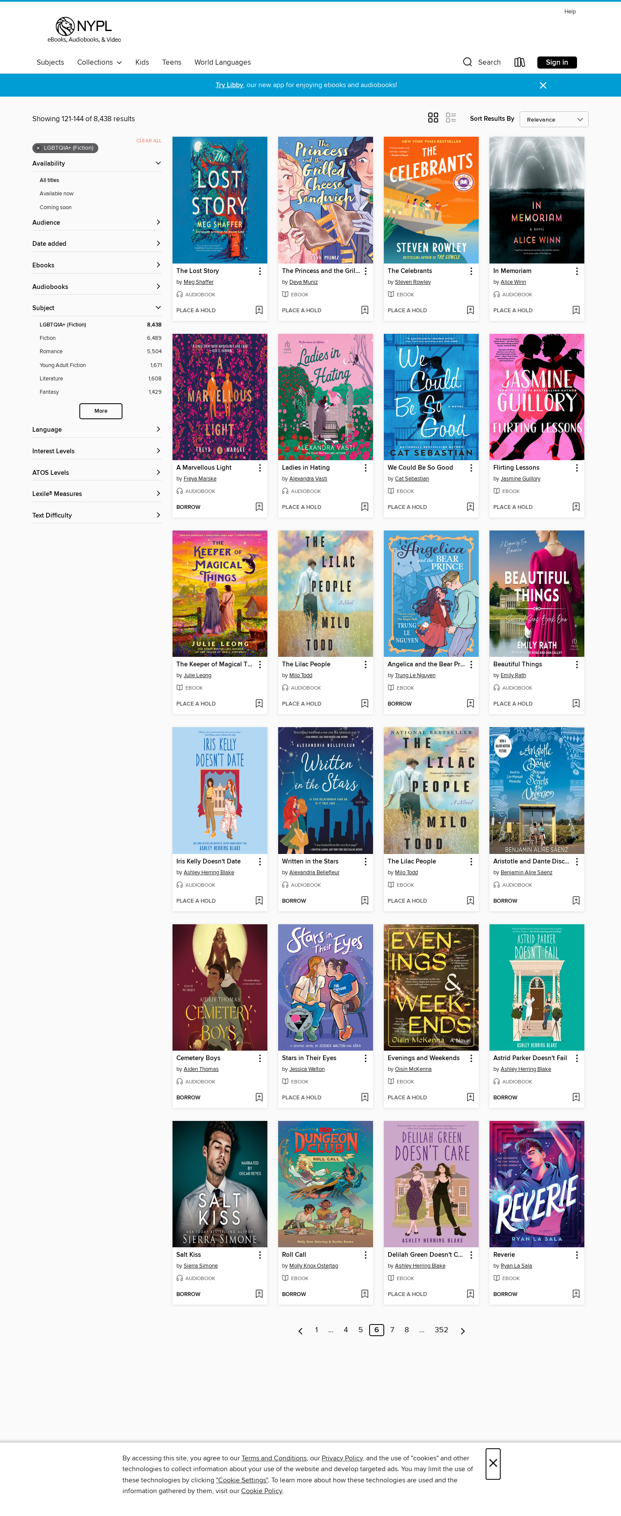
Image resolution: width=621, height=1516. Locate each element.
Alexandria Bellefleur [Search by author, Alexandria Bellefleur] (314, 872)
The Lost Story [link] (197, 271)
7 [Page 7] (392, 1330)
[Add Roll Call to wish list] (364, 1294)
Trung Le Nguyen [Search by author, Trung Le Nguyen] (415, 675)
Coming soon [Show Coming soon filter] (56, 207)
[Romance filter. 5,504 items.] (101, 351)
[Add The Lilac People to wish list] (364, 704)
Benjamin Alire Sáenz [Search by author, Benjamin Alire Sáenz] (526, 872)
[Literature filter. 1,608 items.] (101, 378)
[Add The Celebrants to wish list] (470, 311)
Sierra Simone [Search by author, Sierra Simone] (201, 1265)
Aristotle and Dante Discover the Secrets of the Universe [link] (532, 862)
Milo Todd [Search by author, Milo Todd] (300, 675)
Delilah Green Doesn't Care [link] (427, 1255)
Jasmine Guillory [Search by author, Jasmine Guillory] (520, 478)
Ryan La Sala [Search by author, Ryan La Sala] (516, 1265)
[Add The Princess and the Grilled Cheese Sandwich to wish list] (364, 311)
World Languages (222, 62)
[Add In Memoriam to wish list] (576, 311)
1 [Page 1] (316, 1330)
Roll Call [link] (294, 1255)
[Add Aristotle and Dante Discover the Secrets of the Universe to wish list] (576, 901)
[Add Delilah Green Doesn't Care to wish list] (470, 1294)
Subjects (50, 62)
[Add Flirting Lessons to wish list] (576, 507)
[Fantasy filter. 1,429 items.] (101, 392)
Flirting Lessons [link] (516, 468)
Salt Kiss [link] (188, 1255)
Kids (142, 62)
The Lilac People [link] (306, 665)
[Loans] (520, 64)
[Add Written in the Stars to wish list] (364, 901)
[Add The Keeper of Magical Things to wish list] (259, 704)
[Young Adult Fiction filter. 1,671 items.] (101, 365)
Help (570, 12)
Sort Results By (492, 119)
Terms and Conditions (274, 1458)
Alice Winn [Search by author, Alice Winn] (513, 282)
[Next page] (463, 1330)
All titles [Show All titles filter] (49, 180)
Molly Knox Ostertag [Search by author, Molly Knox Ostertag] (313, 1265)
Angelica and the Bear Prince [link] (427, 665)
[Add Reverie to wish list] (576, 1294)
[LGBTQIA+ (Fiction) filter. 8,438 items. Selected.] (101, 325)
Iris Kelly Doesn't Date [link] (208, 862)
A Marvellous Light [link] (204, 468)
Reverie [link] (504, 1255)
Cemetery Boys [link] (198, 1058)
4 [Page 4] (346, 1330)
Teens (172, 62)
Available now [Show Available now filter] (57, 193)
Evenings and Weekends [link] (424, 1058)
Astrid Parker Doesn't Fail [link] (530, 1058)
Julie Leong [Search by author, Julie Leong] (197, 675)
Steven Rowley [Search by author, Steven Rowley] (413, 282)
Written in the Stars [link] (310, 862)
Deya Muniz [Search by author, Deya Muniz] (303, 282)
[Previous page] (300, 1330)
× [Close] (493, 1464)
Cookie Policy (261, 1491)
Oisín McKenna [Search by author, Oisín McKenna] (413, 1069)
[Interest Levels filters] (97, 451)
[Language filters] (97, 430)
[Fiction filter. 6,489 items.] (101, 338)
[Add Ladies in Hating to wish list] (364, 507)
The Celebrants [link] (410, 271)
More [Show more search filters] (100, 411)
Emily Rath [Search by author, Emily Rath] (513, 675)
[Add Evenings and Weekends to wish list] (470, 1098)
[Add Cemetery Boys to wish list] (259, 1098)
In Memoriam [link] (512, 271)
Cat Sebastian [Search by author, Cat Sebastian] (412, 478)
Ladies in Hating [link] (306, 468)
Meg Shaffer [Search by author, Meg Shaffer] (198, 282)
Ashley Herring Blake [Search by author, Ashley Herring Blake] (209, 872)
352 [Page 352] (441, 1330)
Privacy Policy (342, 1458)
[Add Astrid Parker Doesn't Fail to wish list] (576, 1098)
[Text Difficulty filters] (97, 516)
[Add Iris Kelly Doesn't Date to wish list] (259, 901)
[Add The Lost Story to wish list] (259, 311)
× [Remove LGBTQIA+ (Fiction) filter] (38, 148)
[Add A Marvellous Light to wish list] (259, 507)
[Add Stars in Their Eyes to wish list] (364, 1098)
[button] (481, 64)
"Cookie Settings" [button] (242, 1480)
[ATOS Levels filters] (97, 473)
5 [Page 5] (360, 1330)
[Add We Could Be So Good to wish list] (470, 507)
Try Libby (229, 85)
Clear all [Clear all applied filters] (149, 141)
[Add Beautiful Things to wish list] (576, 704)
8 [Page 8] (407, 1330)
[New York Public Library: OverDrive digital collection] (83, 30)
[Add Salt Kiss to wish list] (259, 1294)
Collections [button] (99, 62)
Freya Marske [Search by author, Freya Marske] (200, 478)
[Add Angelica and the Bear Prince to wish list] (470, 704)
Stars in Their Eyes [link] (309, 1058)
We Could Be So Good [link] (420, 468)
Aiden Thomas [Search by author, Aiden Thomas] (201, 1069)
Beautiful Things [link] (517, 665)
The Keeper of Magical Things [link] (215, 665)
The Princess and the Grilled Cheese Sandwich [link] (321, 271)
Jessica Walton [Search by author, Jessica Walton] (307, 1069)
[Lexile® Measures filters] (97, 494)
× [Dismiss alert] (543, 85)
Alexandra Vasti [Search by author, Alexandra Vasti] (308, 478)
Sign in (557, 62)
